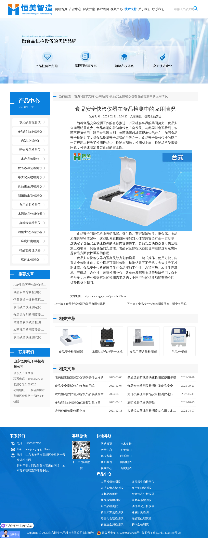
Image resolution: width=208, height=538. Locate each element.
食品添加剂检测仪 (112, 512)
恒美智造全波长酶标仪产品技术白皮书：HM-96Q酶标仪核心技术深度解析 (30, 299)
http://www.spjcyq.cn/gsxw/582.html (105, 296)
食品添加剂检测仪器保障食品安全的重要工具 (30, 314)
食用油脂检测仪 (142, 487)
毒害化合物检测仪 (112, 518)
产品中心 (75, 9)
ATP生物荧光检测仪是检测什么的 (30, 284)
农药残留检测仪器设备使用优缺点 (30, 329)
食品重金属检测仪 (112, 524)
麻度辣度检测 (140, 512)
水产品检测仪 (109, 506)
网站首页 (61, 9)
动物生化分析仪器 (143, 506)
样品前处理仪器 (142, 518)
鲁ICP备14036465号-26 (167, 532)
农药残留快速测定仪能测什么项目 (30, 307)
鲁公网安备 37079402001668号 (118, 532)
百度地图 (126, 468)
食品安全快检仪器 (155, 137)
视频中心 (116, 9)
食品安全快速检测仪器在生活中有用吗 (162, 303)
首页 (77, 96)
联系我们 (158, 9)
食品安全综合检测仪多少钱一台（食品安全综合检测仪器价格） (30, 292)
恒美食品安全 (152, 116)
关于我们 (144, 9)
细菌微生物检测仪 (143, 481)
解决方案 (89, 9)
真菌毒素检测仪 (142, 500)
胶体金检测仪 (30, 259)
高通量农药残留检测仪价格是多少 (30, 322)
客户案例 (103, 9)
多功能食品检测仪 (112, 487)
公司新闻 (102, 96)
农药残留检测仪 (111, 481)
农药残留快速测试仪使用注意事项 (30, 337)
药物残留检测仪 (111, 500)
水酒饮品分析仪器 (143, 494)
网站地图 (126, 462)
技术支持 (131, 9)
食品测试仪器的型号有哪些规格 (86, 303)
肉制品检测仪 (109, 494)
